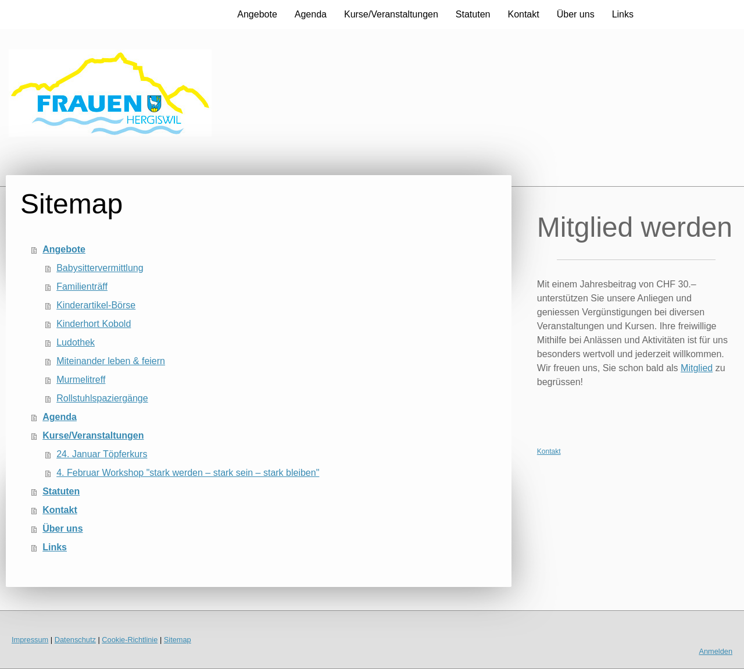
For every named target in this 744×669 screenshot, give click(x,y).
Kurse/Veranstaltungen (391, 14)
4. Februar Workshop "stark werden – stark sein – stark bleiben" (187, 473)
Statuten (473, 14)
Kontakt (523, 14)
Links (623, 14)
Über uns (576, 14)
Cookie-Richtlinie (130, 639)
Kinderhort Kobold (93, 324)
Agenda (311, 14)
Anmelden (715, 651)
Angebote (257, 14)
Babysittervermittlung (99, 268)
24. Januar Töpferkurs (101, 454)
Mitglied (697, 368)
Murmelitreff (80, 380)
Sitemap (177, 639)
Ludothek (75, 342)
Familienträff (82, 286)
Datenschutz (75, 639)
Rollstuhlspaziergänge (102, 398)
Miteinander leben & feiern (110, 361)
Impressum (30, 639)
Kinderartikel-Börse (95, 305)
